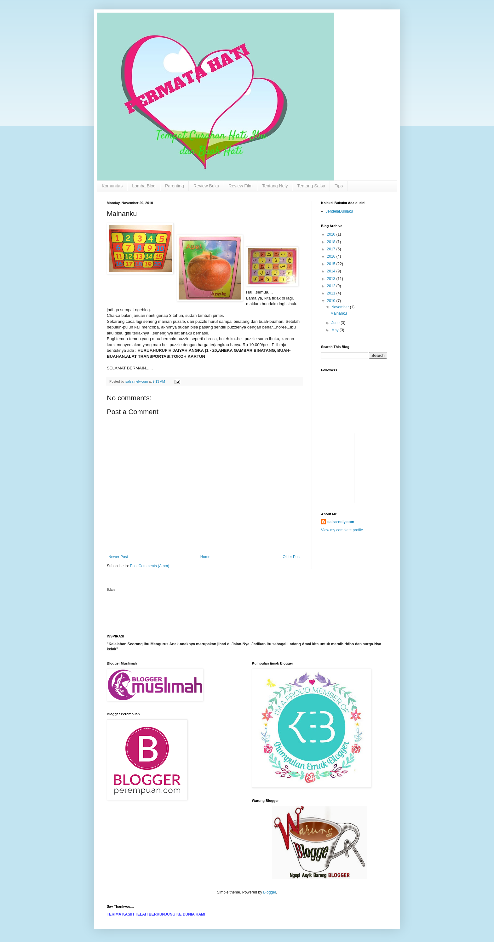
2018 (331, 242)
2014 (331, 271)
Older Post (292, 557)
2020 (331, 234)
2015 (331, 264)
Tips (339, 185)
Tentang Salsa (311, 185)
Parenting (174, 185)
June (336, 323)
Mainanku (338, 313)
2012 (331, 286)
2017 (331, 249)
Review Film (241, 185)
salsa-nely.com (340, 522)
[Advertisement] (340, 447)
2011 (331, 293)
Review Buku (206, 185)
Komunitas (112, 185)
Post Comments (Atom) (149, 566)
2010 (331, 301)
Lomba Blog (144, 185)
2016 (331, 256)
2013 (331, 279)
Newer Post (118, 557)
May (335, 330)
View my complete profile (342, 530)
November (340, 307)
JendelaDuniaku (339, 211)
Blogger (269, 892)
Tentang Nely (275, 185)
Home (205, 557)
